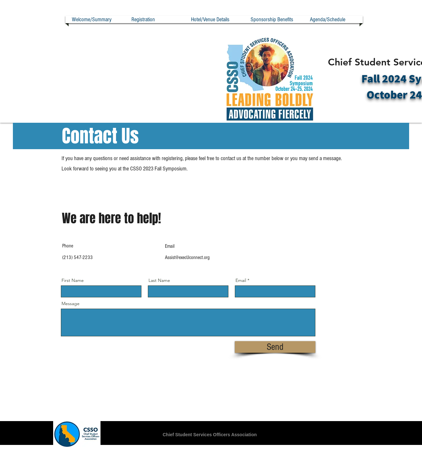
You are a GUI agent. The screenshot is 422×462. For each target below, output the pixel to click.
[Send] (275, 347)
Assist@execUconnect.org (187, 257)
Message (71, 303)
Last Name (159, 280)
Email (240, 280)
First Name (73, 280)
